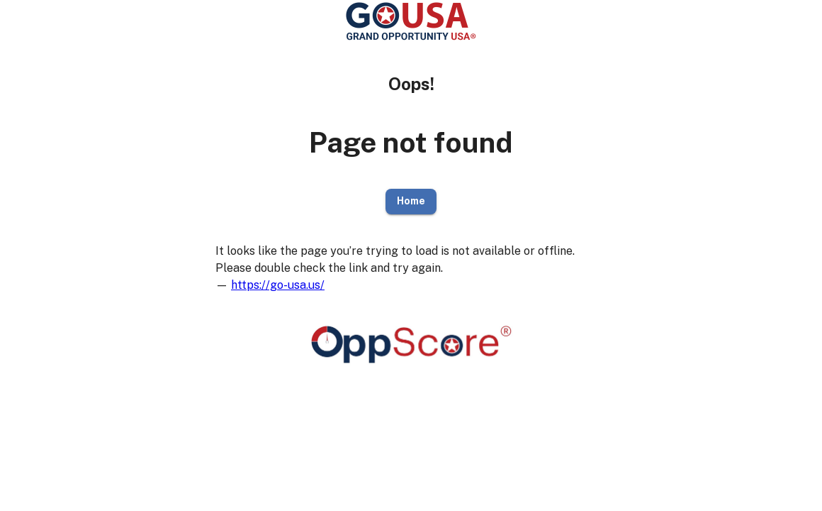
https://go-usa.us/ (278, 285)
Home (411, 201)
